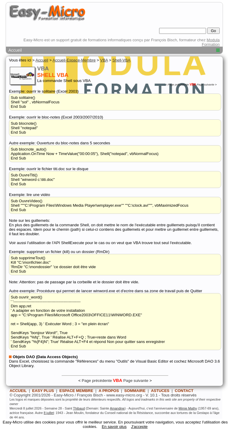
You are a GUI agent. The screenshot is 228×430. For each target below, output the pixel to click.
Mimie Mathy (187, 408)
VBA (104, 60)
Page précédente (178, 84)
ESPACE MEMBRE (76, 390)
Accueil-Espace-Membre (74, 60)
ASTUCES (160, 390)
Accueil (15, 50)
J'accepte (139, 426)
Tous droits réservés (179, 395)
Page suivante (205, 84)
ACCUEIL (18, 390)
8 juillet (49, 413)
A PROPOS (109, 390)
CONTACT (184, 390)
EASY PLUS (43, 390)
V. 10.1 (151, 395)
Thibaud (79, 408)
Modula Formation (211, 42)
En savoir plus (114, 426)
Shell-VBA (121, 60)
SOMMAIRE (135, 390)
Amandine (117, 408)
